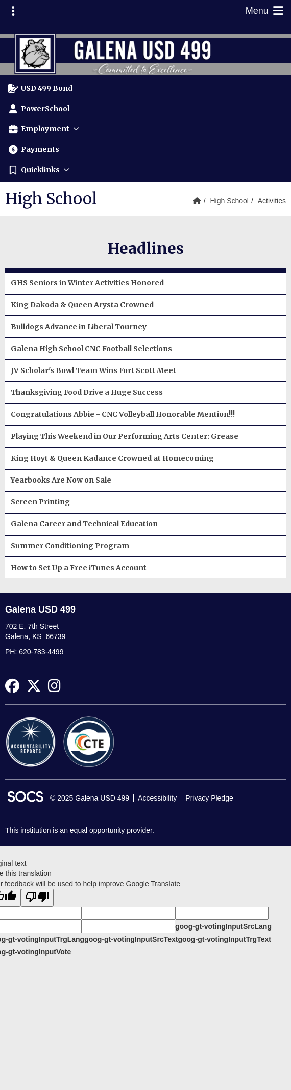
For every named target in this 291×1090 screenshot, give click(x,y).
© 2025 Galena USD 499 (89, 798)
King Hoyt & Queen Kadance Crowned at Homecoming (112, 458)
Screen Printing (40, 502)
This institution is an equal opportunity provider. (79, 830)
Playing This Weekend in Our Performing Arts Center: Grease (124, 436)
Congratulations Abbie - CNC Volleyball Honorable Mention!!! (123, 414)
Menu (265, 11)
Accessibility (157, 798)
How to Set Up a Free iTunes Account (79, 567)
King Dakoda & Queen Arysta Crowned (82, 304)
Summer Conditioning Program (70, 545)
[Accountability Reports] (30, 741)
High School (229, 201)
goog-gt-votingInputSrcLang (223, 926)
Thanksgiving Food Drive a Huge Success (87, 392)
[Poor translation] (37, 898)
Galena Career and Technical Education (84, 523)
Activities (272, 201)
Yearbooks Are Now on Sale (61, 480)
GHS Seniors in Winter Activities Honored (87, 282)
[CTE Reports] (88, 741)
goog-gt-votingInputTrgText (224, 939)
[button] (145, 129)
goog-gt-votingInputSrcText (131, 939)
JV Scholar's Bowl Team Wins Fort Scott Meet (93, 370)
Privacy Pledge (209, 798)
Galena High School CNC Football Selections (91, 348)
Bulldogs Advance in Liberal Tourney (79, 326)
